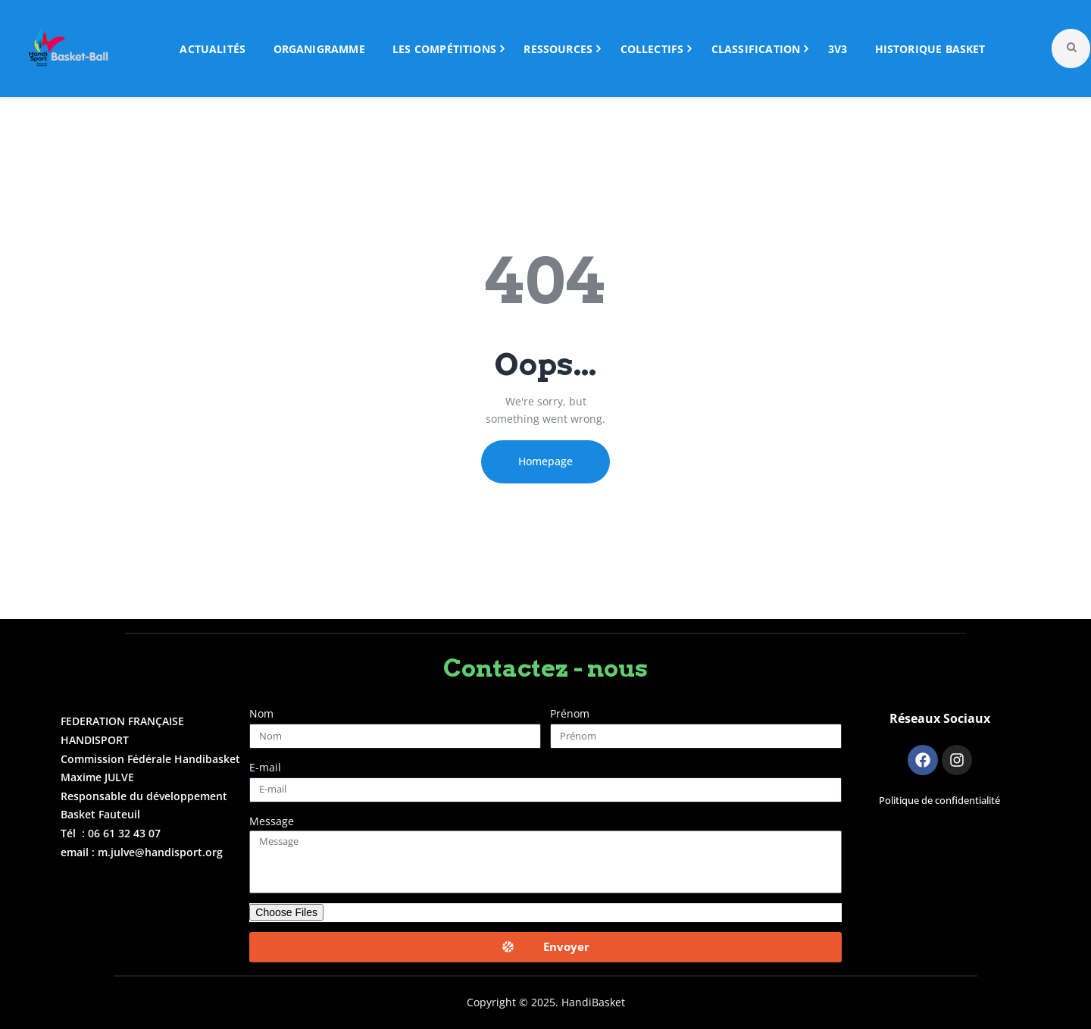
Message (271, 821)
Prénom (569, 713)
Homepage (545, 461)
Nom (261, 713)
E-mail (265, 767)
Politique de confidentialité (939, 800)
